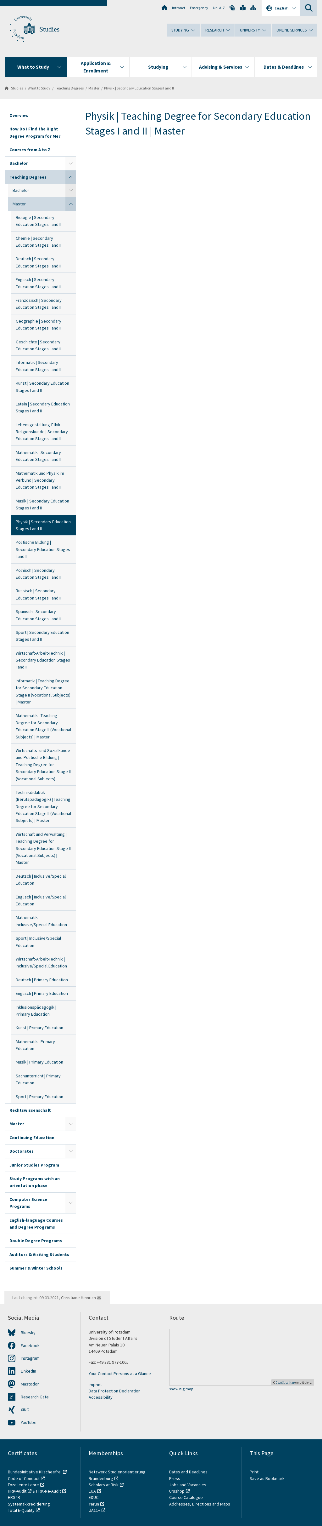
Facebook (30, 1345)
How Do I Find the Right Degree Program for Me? (35, 132)
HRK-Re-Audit (48, 1491)
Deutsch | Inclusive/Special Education (41, 879)
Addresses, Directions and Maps (199, 1504)
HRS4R (14, 1497)
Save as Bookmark (267, 1478)
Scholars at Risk (104, 1485)
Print (254, 1472)
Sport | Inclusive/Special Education (38, 941)
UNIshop (177, 1491)
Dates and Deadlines (188, 1472)
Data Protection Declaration (115, 1391)
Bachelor (18, 163)
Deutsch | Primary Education (42, 980)
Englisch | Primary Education (42, 993)
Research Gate (35, 1397)
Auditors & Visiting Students (39, 1254)
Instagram (30, 1358)
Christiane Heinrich (78, 1297)
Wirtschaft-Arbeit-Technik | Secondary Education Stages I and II (43, 660)
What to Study (39, 88)
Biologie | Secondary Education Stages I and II (38, 221)
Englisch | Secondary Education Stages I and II (38, 283)
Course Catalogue (186, 1497)
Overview (19, 115)
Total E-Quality (21, 1510)
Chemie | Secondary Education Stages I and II (38, 241)
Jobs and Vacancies (187, 1485)
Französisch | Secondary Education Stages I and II (39, 303)
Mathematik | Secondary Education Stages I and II (38, 456)
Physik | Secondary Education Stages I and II (139, 88)
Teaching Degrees (69, 88)
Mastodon (30, 1384)
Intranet (178, 7)
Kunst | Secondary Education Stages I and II (42, 386)
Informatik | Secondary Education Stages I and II (38, 365)
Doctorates (21, 1151)
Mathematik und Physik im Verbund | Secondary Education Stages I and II (40, 480)
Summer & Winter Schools (36, 1268)
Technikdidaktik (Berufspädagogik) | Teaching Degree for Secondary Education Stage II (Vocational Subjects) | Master (43, 806)
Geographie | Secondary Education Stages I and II (38, 324)
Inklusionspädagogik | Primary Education (36, 1010)
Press (174, 1478)
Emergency (199, 7)
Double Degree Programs (35, 1240)
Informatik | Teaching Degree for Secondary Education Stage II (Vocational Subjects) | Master (43, 691)
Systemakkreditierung (29, 1504)
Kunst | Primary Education (39, 1027)
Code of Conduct (24, 1478)
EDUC (93, 1497)
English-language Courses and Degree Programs (36, 1223)
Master (93, 88)
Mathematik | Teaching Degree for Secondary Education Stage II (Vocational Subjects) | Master (43, 726)
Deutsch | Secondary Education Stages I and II (38, 262)
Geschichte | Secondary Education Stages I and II (38, 345)
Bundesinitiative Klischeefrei (35, 1472)
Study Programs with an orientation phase (34, 1182)
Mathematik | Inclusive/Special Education (41, 921)
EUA (92, 1491)
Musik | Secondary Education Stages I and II (42, 504)
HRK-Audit (17, 1491)
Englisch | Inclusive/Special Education (41, 900)
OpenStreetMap (285, 1382)
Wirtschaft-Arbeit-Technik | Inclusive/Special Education (41, 962)
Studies (49, 29)
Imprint (95, 1384)
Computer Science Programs (28, 1202)
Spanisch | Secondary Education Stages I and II (38, 615)
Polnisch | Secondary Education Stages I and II (38, 573)
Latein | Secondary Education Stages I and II (43, 407)
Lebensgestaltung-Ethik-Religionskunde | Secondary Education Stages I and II (42, 432)
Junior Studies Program (34, 1165)
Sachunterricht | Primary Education (38, 1079)
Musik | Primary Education (39, 1062)
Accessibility (101, 1397)
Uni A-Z (219, 7)
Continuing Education (31, 1137)
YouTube (28, 1422)
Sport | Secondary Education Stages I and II (42, 635)
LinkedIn (28, 1371)
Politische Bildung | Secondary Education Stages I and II (43, 549)
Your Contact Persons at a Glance (120, 1373)
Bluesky (28, 1332)
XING (25, 1410)
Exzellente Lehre (23, 1485)
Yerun (94, 1504)
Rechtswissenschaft (30, 1110)
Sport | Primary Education (39, 1096)
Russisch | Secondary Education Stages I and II (38, 594)
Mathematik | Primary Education (35, 1045)
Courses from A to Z (29, 149)
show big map (181, 1389)
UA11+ (94, 1510)
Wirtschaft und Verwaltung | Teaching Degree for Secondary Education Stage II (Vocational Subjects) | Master (43, 848)
